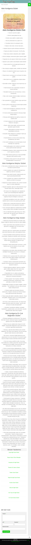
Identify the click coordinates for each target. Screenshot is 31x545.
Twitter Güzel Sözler (13, 472)
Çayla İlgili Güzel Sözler (14, 452)
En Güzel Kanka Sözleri (14, 497)
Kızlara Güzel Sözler (14, 482)
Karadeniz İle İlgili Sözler (14, 462)
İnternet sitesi (5, 526)
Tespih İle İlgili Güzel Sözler (14, 477)
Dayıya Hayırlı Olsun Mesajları (14, 457)
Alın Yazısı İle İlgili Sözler (14, 492)
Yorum (4, 513)
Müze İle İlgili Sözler (13, 487)
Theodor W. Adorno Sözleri (14, 467)
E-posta (16, 522)
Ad (3, 522)
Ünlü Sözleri (4, 4)
